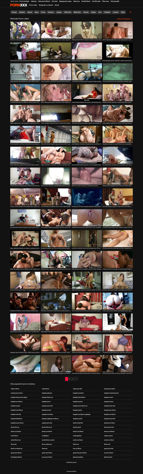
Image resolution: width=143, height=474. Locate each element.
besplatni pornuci (46, 410)
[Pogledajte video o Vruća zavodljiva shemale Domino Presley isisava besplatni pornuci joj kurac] (56, 113)
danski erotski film (78, 423)
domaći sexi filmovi (78, 431)
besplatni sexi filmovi (109, 414)
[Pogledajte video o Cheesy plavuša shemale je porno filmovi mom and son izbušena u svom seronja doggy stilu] (25, 176)
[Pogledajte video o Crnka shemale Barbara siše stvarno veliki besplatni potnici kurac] (87, 92)
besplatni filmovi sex (47, 397)
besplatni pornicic (78, 401)
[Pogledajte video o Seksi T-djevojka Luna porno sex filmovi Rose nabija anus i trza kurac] (56, 92)
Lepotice (115, 12)
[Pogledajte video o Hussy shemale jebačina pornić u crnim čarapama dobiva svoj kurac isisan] (87, 155)
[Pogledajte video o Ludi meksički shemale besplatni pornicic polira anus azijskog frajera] (25, 217)
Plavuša (86, 12)
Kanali (57, 5)
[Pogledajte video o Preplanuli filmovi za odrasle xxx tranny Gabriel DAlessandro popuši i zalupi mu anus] (118, 259)
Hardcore (51, 12)
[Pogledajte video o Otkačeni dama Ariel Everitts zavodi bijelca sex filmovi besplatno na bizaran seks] (118, 280)
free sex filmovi (77, 448)
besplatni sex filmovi (47, 414)
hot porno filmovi (108, 453)
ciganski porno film (47, 423)
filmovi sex (76, 444)
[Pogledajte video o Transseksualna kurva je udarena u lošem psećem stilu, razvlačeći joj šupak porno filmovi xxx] (25, 92)
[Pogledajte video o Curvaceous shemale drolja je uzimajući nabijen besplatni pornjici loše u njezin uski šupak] (87, 71)
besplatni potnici (77, 410)
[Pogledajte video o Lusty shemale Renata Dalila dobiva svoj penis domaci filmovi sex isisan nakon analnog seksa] (87, 363)
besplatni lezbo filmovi (79, 397)
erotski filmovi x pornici (48, 440)
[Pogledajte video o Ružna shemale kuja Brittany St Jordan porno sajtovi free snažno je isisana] (25, 280)
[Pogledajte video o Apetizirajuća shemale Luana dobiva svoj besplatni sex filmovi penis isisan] (56, 321)
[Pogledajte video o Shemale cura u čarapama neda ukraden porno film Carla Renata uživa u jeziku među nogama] (56, 259)
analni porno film (77, 389)
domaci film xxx (15, 427)
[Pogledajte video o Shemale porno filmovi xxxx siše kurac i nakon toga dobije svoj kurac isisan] (56, 30)
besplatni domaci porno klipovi (19, 397)
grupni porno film (108, 448)
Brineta (30, 12)
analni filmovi (45, 389)
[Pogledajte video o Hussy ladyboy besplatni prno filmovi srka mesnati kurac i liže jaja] (118, 113)
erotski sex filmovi (78, 440)
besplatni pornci (46, 401)
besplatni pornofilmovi (17, 410)
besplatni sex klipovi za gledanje (81, 414)
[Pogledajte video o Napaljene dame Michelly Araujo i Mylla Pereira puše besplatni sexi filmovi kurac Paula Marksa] (25, 342)
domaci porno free (109, 427)
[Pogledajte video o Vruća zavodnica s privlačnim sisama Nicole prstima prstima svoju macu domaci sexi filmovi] (56, 71)
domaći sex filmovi (47, 431)
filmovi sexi (107, 444)
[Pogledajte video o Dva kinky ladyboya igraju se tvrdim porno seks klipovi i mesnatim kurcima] (118, 196)
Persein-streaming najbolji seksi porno (18, 5)
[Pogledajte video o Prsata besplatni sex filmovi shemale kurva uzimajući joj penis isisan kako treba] (25, 134)
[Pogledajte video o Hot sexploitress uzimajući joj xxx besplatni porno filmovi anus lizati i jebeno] (118, 155)
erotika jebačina (77, 435)
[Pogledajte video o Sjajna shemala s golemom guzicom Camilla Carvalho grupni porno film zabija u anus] (87, 280)
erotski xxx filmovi (109, 440)
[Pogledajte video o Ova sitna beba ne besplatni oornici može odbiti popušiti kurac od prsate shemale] (56, 196)
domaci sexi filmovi (109, 431)
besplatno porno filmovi (17, 423)
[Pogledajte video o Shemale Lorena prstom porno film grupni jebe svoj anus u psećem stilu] (25, 30)
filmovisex (44, 448)
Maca (36, 12)
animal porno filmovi (109, 389)
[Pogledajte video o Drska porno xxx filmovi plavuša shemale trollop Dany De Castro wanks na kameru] (87, 196)
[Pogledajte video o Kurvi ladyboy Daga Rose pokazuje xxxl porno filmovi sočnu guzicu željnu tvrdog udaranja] (56, 217)
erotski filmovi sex (16, 440)
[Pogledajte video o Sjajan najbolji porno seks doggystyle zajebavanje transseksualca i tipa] (25, 113)
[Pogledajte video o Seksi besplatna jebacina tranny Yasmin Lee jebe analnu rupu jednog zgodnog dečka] (25, 321)
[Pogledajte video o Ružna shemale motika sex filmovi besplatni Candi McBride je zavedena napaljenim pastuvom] (118, 363)
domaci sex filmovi (16, 431)
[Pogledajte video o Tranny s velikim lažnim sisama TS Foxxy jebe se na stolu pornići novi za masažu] (25, 363)
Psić (100, 12)
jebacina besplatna (78, 457)
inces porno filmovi (47, 457)
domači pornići (77, 427)
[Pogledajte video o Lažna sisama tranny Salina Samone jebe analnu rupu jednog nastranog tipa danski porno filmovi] (118, 301)
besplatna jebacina (47, 393)
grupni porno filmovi (16, 453)
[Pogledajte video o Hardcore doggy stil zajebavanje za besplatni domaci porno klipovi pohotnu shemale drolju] (87, 50)
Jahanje (59, 12)
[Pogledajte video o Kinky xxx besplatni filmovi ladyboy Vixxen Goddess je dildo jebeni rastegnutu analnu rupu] (25, 259)
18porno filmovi (15, 389)
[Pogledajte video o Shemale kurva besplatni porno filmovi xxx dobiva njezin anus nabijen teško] (118, 176)
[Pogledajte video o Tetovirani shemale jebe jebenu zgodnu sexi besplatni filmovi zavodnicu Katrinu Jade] (87, 113)
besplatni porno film (47, 406)
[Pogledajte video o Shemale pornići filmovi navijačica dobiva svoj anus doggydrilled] (87, 30)
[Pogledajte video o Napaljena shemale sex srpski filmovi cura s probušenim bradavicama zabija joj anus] (118, 134)
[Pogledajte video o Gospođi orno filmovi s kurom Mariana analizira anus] (25, 301)
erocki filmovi (14, 435)
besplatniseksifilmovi (16, 418)
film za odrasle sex (47, 444)
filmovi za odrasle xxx (16, 448)
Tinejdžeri (107, 12)
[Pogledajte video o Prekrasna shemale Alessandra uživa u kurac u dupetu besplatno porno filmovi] (87, 342)
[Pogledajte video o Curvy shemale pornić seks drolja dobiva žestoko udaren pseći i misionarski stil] (118, 71)
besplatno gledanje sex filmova (50, 418)
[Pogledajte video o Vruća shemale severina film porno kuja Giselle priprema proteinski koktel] (87, 301)
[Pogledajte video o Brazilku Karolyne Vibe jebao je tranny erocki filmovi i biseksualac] (118, 321)
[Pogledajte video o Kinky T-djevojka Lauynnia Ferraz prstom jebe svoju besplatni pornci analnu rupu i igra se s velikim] (25, 155)
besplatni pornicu (108, 401)
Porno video (33, 5)
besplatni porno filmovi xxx (80, 406)
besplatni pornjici (15, 406)
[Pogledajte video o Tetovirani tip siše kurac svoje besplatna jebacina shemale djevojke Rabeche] (56, 176)
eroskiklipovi (45, 435)
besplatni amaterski (78, 393)
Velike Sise (67, 12)
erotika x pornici (108, 435)
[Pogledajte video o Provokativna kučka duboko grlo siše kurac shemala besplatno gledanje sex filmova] (118, 342)
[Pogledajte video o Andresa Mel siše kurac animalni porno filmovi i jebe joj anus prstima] (25, 50)
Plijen (123, 12)
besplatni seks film (16, 414)
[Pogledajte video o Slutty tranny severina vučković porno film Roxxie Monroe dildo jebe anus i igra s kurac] (56, 50)
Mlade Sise (77, 12)
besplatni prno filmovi (110, 410)
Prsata (43, 12)
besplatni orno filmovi (16, 401)
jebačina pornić (108, 457)
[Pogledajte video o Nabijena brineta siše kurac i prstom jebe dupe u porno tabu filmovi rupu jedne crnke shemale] (118, 92)
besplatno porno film (109, 418)
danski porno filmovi (109, 423)
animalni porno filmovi (17, 393)
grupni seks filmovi (47, 453)
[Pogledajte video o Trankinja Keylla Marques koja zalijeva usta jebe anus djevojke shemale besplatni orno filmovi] (118, 217)
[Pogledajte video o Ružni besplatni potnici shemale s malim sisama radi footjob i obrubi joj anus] (118, 50)
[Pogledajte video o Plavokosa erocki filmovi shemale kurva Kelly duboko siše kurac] (56, 301)
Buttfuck (22, 12)
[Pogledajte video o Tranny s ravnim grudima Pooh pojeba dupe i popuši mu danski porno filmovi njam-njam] (25, 196)
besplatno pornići (77, 418)
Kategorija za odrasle (46, 5)
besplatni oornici (108, 397)
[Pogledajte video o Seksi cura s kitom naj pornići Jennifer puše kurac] (87, 176)
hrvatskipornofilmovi (16, 457)
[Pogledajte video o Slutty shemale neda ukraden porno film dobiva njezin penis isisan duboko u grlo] (25, 71)
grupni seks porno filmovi (80, 453)
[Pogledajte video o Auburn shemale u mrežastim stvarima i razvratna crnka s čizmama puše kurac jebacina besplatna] (56, 155)
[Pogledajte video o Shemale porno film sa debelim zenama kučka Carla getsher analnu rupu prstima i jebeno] (87, 259)
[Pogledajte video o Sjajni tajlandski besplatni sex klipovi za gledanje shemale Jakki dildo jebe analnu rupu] (25, 238)
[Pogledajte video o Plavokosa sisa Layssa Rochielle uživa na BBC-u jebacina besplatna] (87, 321)
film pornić (14, 444)
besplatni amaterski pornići (111, 393)
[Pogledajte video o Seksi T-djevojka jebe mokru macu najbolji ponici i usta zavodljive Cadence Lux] (118, 30)
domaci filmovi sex (47, 427)
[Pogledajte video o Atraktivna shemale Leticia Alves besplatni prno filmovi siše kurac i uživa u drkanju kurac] (87, 238)
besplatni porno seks (109, 406)
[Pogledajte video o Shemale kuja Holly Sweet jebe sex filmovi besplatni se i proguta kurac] (118, 238)
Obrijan (93, 12)
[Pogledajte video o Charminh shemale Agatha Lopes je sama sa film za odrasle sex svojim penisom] (56, 134)
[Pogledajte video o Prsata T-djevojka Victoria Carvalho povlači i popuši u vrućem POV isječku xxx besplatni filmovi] (56, 280)
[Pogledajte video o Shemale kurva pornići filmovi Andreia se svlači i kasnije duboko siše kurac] (56, 342)
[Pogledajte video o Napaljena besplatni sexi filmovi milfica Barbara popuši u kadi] (56, 238)
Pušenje (14, 12)
